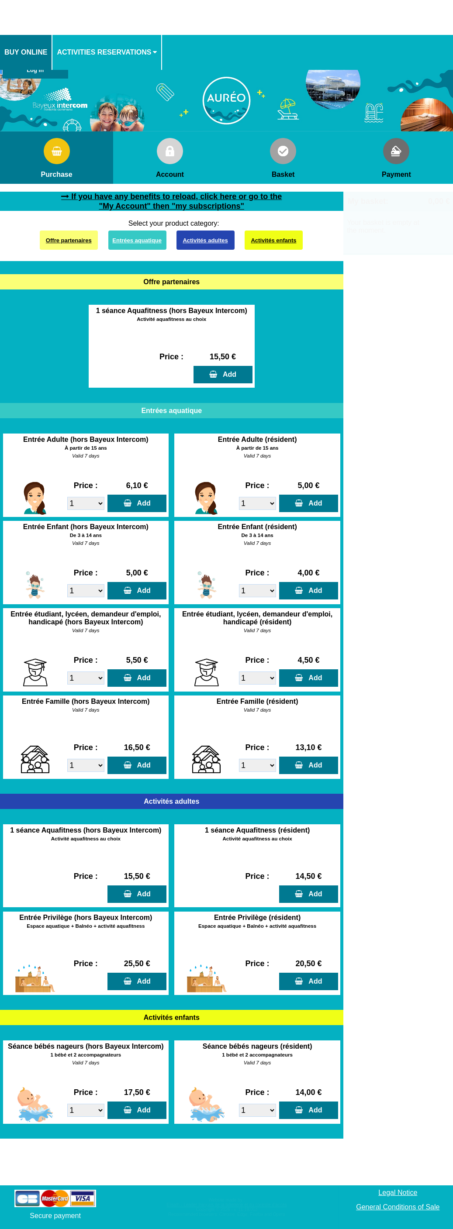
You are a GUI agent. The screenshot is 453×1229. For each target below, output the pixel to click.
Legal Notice (397, 1192)
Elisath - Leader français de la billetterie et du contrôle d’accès (226, 1204)
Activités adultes (205, 240)
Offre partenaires (69, 240)
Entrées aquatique (137, 240)
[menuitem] (26, 52)
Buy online (25, 52)
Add (227, 374)
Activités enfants (273, 240)
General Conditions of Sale (397, 1207)
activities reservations (104, 52)
